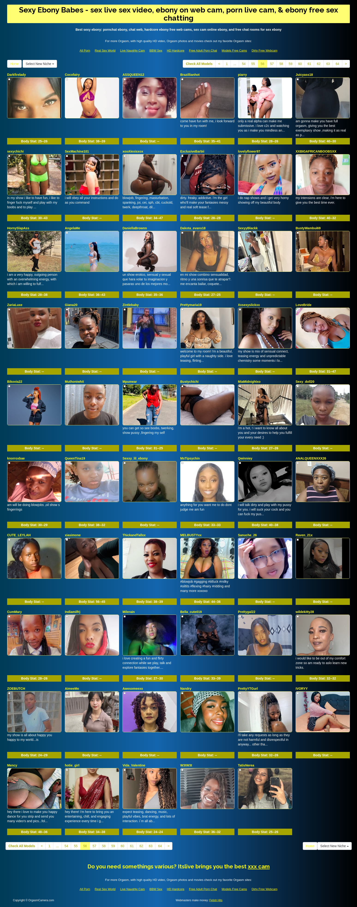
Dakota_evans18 (193, 228)
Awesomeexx (133, 688)
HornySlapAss (18, 228)
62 (319, 64)
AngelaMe (72, 228)
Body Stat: (34, 141)
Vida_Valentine (134, 765)
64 (337, 64)
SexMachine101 (77, 151)
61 (309, 64)
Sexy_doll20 (305, 381)
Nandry (185, 688)
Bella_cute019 (191, 612)
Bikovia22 (14, 381)
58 (281, 64)
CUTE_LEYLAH (19, 535)
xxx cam (259, 866)
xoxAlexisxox (133, 151)
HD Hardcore (175, 50)
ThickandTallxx (134, 535)
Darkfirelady (16, 75)
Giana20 (71, 305)
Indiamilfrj (72, 612)
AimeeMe (72, 688)
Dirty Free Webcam (264, 50)
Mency (12, 765)
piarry (242, 75)
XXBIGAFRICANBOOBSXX (316, 151)
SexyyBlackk (248, 228)
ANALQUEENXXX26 (311, 458)
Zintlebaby (131, 305)
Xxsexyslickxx (249, 305)
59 (290, 64)
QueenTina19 (75, 458)
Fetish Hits (215, 900)
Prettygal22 (246, 612)
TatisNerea (246, 765)
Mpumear (130, 381)
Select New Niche (40, 64)
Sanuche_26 (247, 535)
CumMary (14, 612)
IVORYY (302, 688)
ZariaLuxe (14, 305)
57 (272, 64)
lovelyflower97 (249, 151)
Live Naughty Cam (132, 50)
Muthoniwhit (74, 381)
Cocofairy (72, 75)
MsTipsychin (190, 458)
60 (300, 64)
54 (244, 64)
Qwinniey (245, 458)
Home (14, 64)
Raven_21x (304, 535)
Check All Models (199, 64)
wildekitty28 (305, 612)
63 (328, 64)
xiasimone (73, 535)
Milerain (129, 612)
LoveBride (303, 305)
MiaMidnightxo (249, 381)
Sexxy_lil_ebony (135, 458)
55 (253, 64)
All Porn (85, 50)
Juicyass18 (304, 75)
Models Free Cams (234, 50)
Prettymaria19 (191, 305)
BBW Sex (156, 50)
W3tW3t (186, 765)
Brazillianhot (190, 75)
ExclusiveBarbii (192, 151)
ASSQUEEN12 (133, 75)
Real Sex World (105, 50)
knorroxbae (16, 458)
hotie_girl (72, 765)
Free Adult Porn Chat (203, 50)
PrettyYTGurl (248, 688)
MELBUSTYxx (191, 535)
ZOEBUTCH (16, 688)
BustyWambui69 (308, 228)
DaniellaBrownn (135, 228)
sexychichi (15, 151)
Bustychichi (189, 381)
